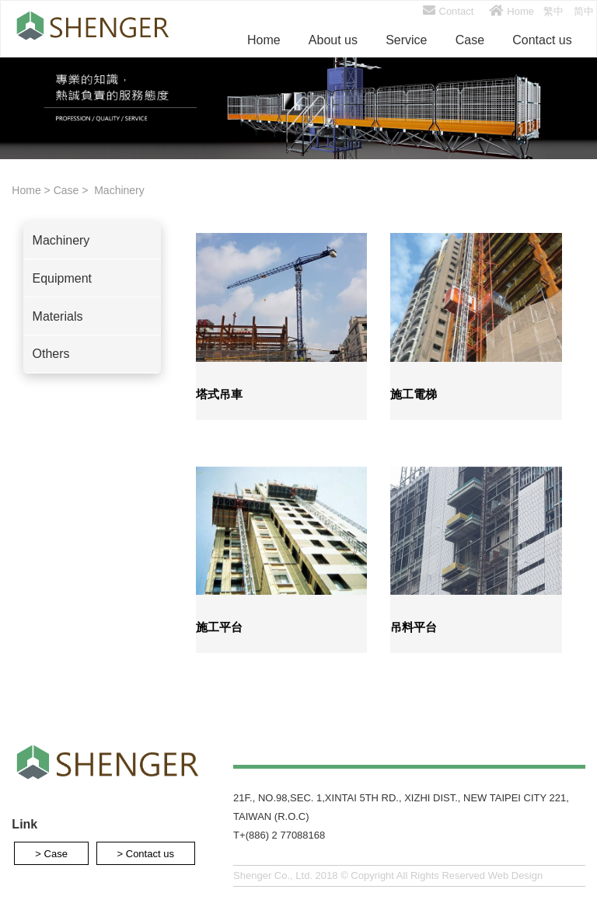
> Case (51, 853)
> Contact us (145, 853)
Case (470, 40)
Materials (58, 316)
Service (406, 40)
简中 (584, 11)
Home (511, 11)
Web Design (515, 875)
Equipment (63, 278)
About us (333, 40)
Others (51, 353)
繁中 (553, 11)
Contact (448, 11)
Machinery (117, 190)
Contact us (541, 40)
